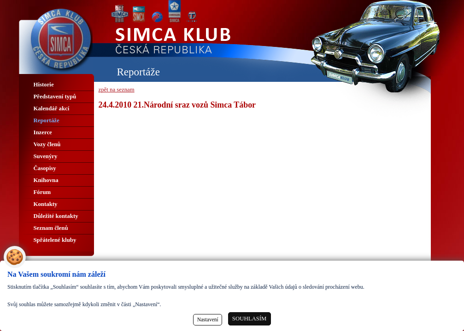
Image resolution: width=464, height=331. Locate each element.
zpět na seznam (117, 89)
